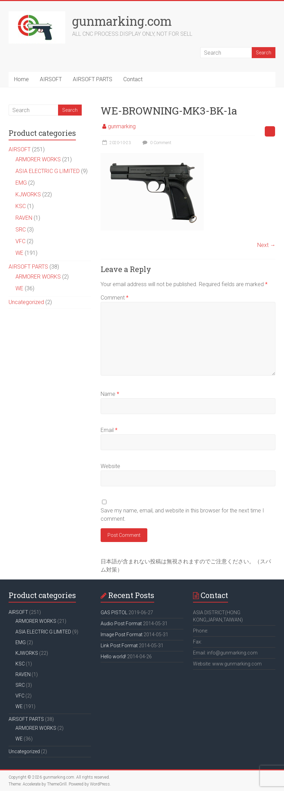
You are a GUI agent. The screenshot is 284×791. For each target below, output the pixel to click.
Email (109, 430)
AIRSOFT (51, 79)
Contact (133, 79)
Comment (114, 297)
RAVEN (23, 218)
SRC (20, 229)
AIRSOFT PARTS (92, 79)
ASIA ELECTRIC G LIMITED (47, 171)
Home (21, 79)
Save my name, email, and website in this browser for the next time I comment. (182, 514)
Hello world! (113, 656)
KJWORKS (28, 194)
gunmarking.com (122, 21)
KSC (20, 206)
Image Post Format (122, 634)
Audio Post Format (121, 623)
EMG (21, 183)
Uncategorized (26, 302)
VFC (20, 241)
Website (110, 466)
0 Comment (156, 142)
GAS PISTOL (114, 612)
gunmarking (122, 126)
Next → (266, 245)
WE (19, 253)
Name (110, 394)
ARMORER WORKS (38, 159)
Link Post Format (119, 645)
